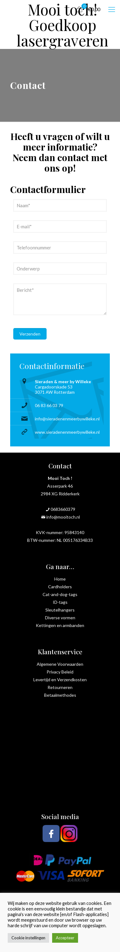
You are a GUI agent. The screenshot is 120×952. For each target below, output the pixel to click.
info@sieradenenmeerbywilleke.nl (67, 418)
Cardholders (60, 586)
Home (60, 578)
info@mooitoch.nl (63, 517)
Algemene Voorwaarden (60, 664)
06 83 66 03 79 (49, 405)
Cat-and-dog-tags (60, 594)
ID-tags (60, 602)
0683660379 (63, 509)
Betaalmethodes (60, 695)
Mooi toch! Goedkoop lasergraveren (62, 9)
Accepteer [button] (65, 937)
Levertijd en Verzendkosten (60, 679)
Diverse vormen (60, 617)
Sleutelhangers (60, 609)
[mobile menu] (111, 9)
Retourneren (60, 687)
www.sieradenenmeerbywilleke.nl (67, 432)
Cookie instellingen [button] (28, 937)
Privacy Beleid (60, 671)
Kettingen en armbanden (60, 625)
